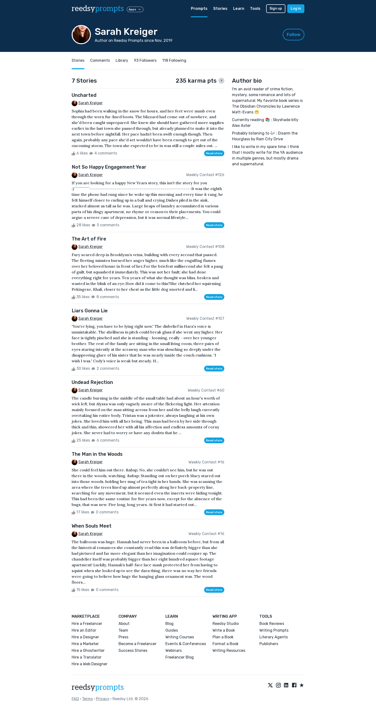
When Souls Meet (92, 526)
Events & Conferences (185, 643)
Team (123, 630)
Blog (169, 623)
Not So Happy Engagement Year (109, 167)
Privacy (102, 698)
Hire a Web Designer (89, 664)
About (124, 623)
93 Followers (145, 60)
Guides (171, 630)
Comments (100, 60)
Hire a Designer (85, 637)
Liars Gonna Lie (90, 311)
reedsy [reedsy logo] (98, 8)
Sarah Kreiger (90, 103)
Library (122, 60)
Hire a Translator (86, 657)
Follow (294, 34)
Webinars (173, 650)
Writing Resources (229, 650)
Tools (255, 8)
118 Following (174, 60)
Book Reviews (271, 623)
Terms (87, 698)
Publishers (268, 643)
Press (123, 637)
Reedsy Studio (226, 623)
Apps (135, 9)
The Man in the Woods (97, 454)
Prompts (199, 8)
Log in (296, 8)
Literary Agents (273, 637)
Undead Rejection (92, 382)
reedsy (98, 687)
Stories (220, 8)
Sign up (275, 8)
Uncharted (84, 95)
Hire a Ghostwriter (88, 650)
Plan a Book (223, 637)
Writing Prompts (273, 630)
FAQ (75, 698)
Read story (214, 153)
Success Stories (133, 650)
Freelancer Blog (179, 657)
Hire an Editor (84, 630)
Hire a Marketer (85, 643)
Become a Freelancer (138, 643)
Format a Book (225, 643)
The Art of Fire (89, 239)
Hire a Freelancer (87, 623)
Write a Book (224, 630)
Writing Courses (179, 637)
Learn (238, 8)
